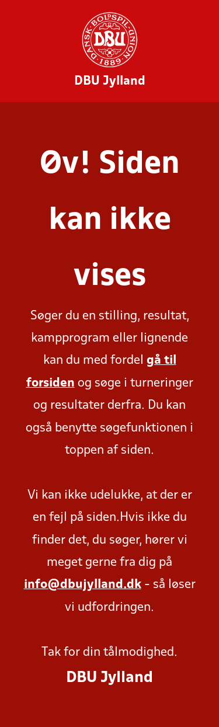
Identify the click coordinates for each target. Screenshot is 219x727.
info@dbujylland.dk (82, 584)
